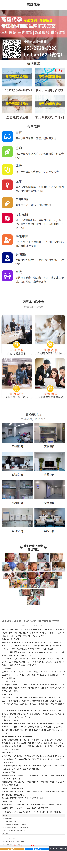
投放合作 (33, 846)
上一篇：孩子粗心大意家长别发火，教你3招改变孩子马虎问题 (20, 812)
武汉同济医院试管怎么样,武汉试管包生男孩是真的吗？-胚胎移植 (16, 827)
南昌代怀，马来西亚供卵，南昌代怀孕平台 (11, 844)
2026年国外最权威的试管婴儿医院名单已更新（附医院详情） (15, 836)
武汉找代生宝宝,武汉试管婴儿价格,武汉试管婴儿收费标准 (14, 824)
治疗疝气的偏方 (6, 833)
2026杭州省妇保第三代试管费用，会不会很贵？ (12, 838)
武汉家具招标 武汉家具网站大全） (10, 821)
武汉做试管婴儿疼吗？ (7, 818)
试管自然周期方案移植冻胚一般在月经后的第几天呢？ (14, 841)
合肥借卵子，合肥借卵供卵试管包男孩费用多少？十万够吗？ (15, 830)
